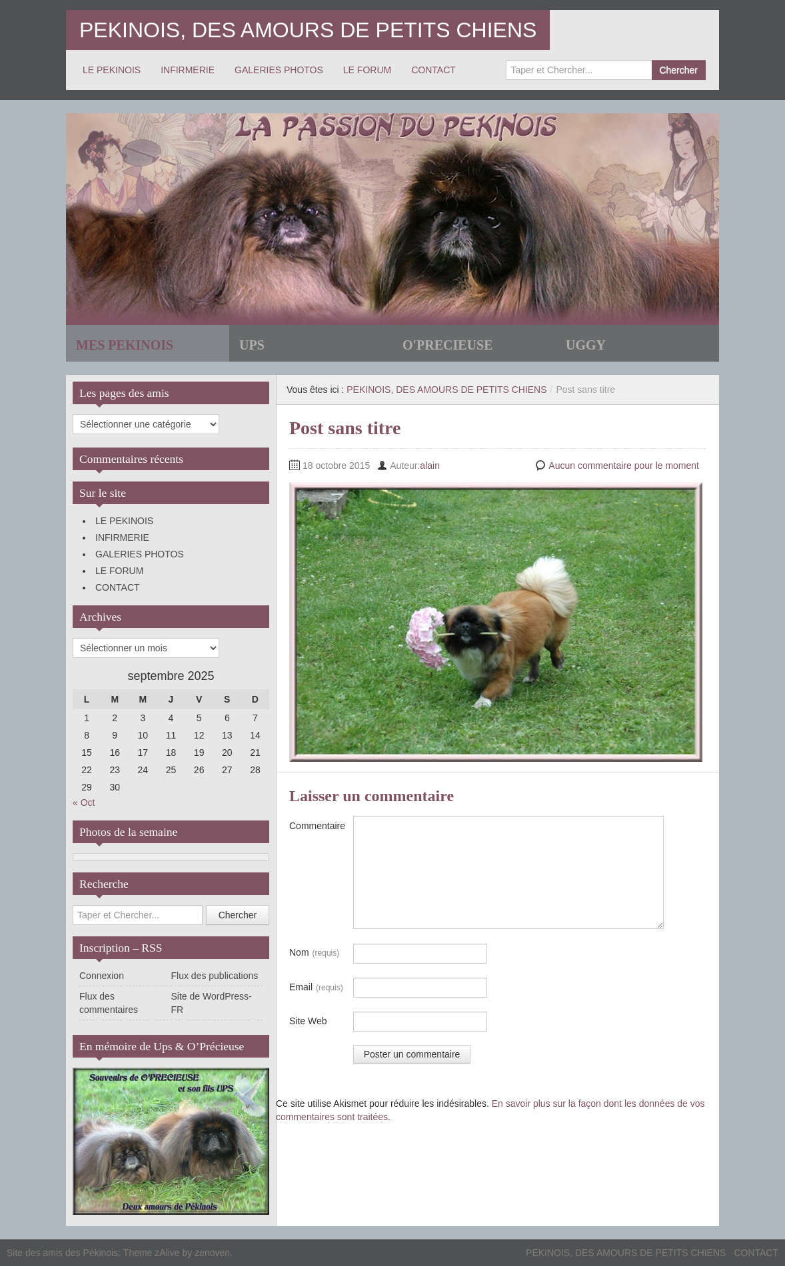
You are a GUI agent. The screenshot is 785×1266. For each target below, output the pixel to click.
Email (316, 988)
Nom (314, 953)
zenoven (212, 1252)
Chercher (678, 70)
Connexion (101, 975)
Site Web (308, 1021)
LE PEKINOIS (112, 70)
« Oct (84, 802)
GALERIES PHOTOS (279, 70)
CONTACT (433, 70)
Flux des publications (215, 975)
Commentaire (317, 825)
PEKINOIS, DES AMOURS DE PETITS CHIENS (307, 30)
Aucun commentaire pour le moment (623, 465)
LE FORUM (367, 70)
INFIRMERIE (188, 70)
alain (430, 465)
